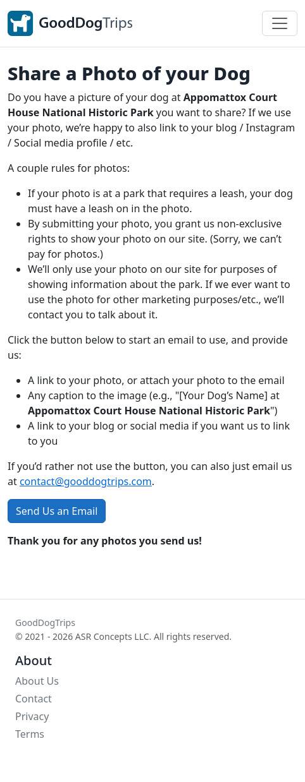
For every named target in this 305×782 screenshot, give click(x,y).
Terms (29, 734)
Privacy (32, 716)
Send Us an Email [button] (56, 511)
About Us (37, 681)
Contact (33, 699)
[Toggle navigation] (279, 23)
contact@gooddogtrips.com (86, 481)
